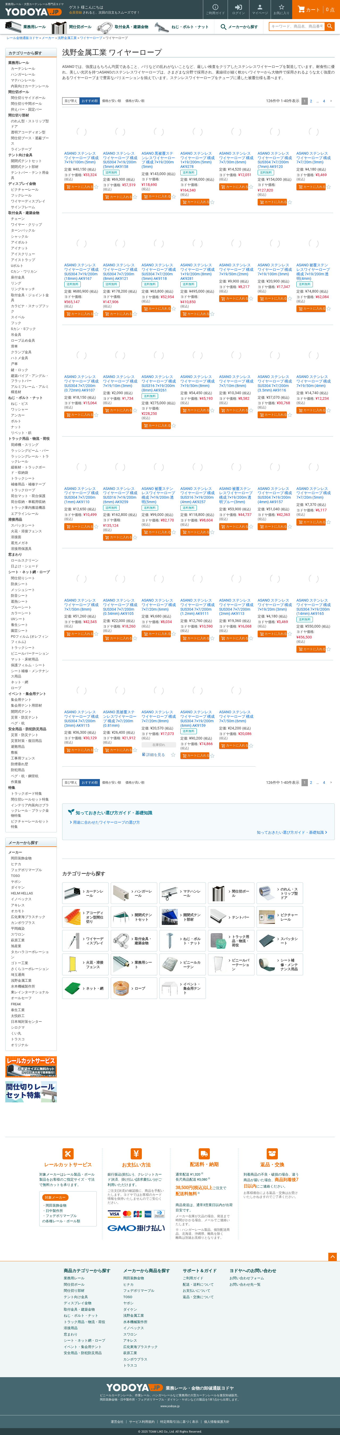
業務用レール (34, 27)
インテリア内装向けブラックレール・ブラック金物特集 (30, 810)
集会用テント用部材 (26, 705)
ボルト (16, 421)
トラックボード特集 (26, 793)
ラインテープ (21, 149)
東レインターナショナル (30, 992)
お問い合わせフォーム (247, 1278)
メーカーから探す (239, 27)
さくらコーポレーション (30, 969)
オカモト (18, 911)
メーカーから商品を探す (146, 1270)
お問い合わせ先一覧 (245, 1284)
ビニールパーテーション (30, 653)
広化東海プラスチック (28, 917)
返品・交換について (198, 1297)
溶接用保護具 (21, 549)
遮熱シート (19, 601)
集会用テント (21, 700)
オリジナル (19, 1045)
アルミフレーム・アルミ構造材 (30, 389)
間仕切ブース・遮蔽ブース (30, 140)
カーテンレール (23, 69)
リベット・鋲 (21, 433)
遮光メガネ (19, 543)
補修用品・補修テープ (28, 484)
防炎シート (19, 584)
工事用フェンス (23, 758)
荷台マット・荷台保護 (28, 496)
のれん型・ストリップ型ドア (30, 123)
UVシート (18, 619)
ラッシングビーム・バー (30, 451)
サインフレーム (23, 207)
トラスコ (18, 1039)
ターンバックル (23, 230)
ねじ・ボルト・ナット (190, 27)
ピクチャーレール (25, 190)
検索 (329, 27)
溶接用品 (15, 519)
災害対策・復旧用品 (26, 741)
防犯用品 (18, 770)
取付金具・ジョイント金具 (30, 297)
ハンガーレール (23, 74)
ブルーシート (21, 607)
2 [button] (311, 101)
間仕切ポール (80, 27)
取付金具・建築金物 (131, 27)
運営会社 (117, 1422)
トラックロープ (23, 490)
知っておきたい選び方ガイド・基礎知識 (290, 832)
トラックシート (23, 478)
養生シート (19, 625)
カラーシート (21, 613)
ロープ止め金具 (23, 340)
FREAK (16, 1004)
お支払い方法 (136, 1158)
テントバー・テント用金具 (30, 175)
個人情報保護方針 (217, 1422)
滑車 (14, 346)
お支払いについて (196, 1291)
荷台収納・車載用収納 (28, 502)
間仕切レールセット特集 (30, 799)
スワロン (18, 934)
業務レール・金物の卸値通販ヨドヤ (170, 1388)
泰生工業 (18, 1010)
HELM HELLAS (22, 893)
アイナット (19, 248)
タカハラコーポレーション (30, 954)
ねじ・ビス (19, 404)
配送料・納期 (204, 1157)
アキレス (18, 905)
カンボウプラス (23, 923)
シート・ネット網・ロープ (29, 572)
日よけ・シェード (25, 566)
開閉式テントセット (26, 161)
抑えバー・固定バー (26, 109)
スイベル (18, 317)
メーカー (48, 38)
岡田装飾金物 (21, 858)
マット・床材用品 (25, 659)
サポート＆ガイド (200, 1270)
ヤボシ (16, 882)
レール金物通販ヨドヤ (23, 38)
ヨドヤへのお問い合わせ (253, 1270)
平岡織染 (18, 928)
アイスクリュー (23, 254)
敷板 (14, 752)
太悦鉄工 (18, 1016)
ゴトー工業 (19, 963)
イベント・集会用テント (27, 694)
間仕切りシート (23, 578)
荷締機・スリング (25, 445)
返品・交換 (272, 1157)
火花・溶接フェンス (26, 531)
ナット (16, 427)
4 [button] (324, 101)
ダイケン (18, 887)
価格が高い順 (134, 101)
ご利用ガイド (193, 1278)
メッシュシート (23, 590)
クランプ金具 (21, 352)
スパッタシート (23, 525)
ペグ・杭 (18, 723)
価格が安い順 (111, 101)
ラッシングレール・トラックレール (30, 459)
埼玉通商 (18, 975)
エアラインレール (25, 514)
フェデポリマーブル (26, 870)
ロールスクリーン (25, 560)
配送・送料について (198, 1284)
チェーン (18, 219)
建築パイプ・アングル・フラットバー (30, 378)
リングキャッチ (23, 289)
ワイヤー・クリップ (26, 225)
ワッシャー (19, 409)
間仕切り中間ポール (26, 104)
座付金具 (18, 277)
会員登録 (75, 12)
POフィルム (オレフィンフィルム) (29, 639)
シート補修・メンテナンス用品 (30, 673)
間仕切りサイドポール (28, 98)
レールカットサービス (68, 1157)
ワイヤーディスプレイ (28, 201)
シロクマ (18, 1027)
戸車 (14, 364)
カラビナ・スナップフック (30, 308)
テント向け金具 (20, 155)
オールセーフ (21, 998)
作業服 (16, 782)
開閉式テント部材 (25, 167)
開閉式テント (21, 712)
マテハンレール (23, 80)
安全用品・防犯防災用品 (27, 729)
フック (16, 323)
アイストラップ (23, 260)
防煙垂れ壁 (19, 764)
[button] (331, 101)
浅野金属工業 (67, 38)
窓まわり (15, 554)
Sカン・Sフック (23, 329)
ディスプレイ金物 (22, 184)
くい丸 (16, 1033)
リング (16, 283)
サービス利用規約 (142, 1422)
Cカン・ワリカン (24, 271)
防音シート (19, 596)
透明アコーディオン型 (28, 132)
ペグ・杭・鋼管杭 (25, 776)
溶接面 (16, 537)
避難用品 (18, 747)
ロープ (16, 688)
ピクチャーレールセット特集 (30, 824)
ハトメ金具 (19, 358)
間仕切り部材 (18, 115)
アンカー (18, 415)
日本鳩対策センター (26, 1022)
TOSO (15, 876)
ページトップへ (332, 1257)
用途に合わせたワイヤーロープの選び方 (106, 822)
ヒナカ (16, 864)
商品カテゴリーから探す (87, 1270)
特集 (11, 788)
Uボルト (17, 266)
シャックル (19, 236)
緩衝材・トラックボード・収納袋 (28, 470)
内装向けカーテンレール (30, 86)
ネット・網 (19, 682)
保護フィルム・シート (28, 665)
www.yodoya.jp (170, 1406)
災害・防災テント (25, 717)
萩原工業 (18, 940)
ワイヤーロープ (91, 38)
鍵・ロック (19, 370)
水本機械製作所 (23, 986)
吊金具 (16, 335)
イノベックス (21, 899)
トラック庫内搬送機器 (28, 508)
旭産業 (16, 946)
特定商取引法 (179, 1422)
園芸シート (19, 631)
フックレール (21, 195)
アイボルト (19, 242)
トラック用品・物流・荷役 (29, 439)
